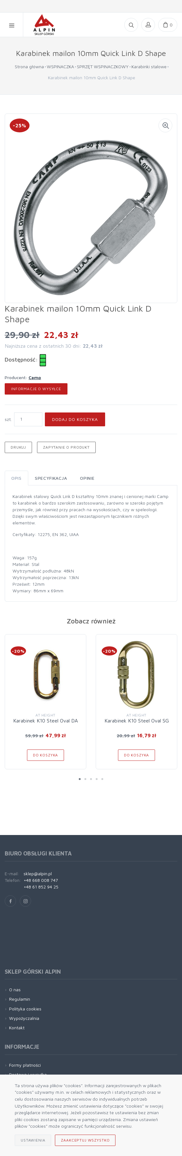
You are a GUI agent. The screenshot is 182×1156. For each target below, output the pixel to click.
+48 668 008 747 (41, 880)
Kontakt (16, 1027)
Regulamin (19, 999)
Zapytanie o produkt (66, 447)
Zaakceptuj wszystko (85, 1140)
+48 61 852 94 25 (41, 886)
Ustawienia (33, 1140)
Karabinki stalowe (149, 66)
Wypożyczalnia (24, 1018)
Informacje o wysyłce (36, 388)
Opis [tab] (16, 478)
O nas (15, 989)
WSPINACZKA (60, 66)
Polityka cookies (25, 1008)
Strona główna (29, 66)
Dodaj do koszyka (75, 419)
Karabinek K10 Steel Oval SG (136, 720)
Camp (35, 377)
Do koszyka (45, 755)
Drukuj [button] (18, 447)
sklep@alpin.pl (38, 873)
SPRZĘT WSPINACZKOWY (103, 66)
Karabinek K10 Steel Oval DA (45, 720)
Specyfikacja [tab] (51, 478)
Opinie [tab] (87, 478)
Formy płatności (25, 1065)
